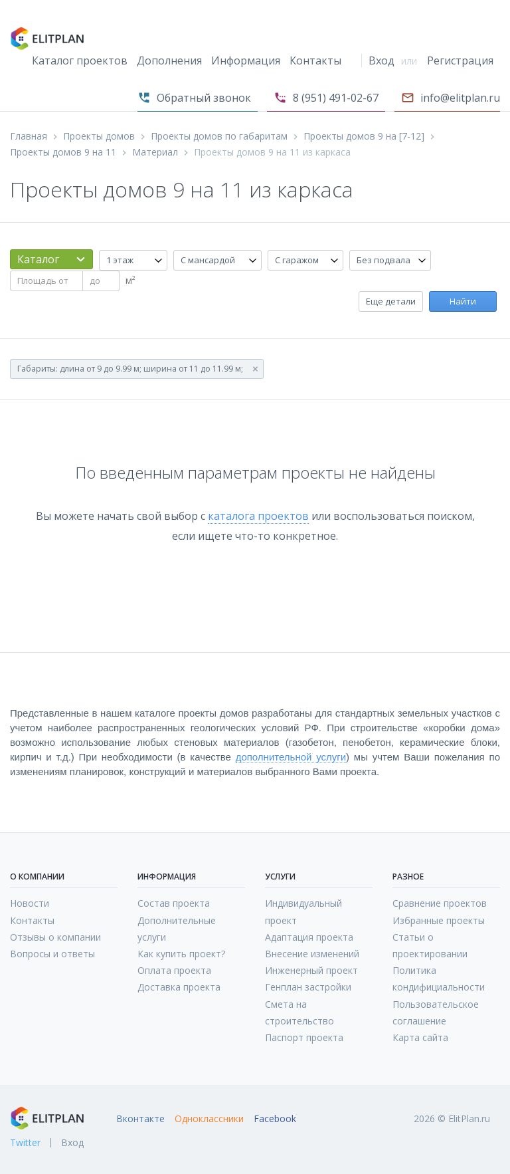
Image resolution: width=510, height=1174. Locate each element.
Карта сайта (420, 1037)
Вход (381, 60)
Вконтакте (140, 1118)
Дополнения (169, 60)
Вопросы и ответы (52, 953)
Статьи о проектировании (430, 945)
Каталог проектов (80, 60)
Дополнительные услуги (176, 928)
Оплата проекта (174, 970)
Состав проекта (173, 903)
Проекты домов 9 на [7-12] (363, 136)
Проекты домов (99, 136)
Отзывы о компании (55, 937)
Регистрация (460, 60)
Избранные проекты (438, 920)
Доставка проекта (178, 987)
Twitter (25, 1142)
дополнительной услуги (291, 757)
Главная (28, 136)
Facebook (275, 1118)
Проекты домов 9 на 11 (63, 152)
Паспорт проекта (304, 1037)
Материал (155, 152)
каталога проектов (258, 516)
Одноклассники (209, 1118)
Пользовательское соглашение (435, 1012)
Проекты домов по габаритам (219, 136)
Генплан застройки (308, 987)
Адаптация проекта (309, 937)
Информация (245, 60)
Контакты (315, 60)
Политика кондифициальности (438, 978)
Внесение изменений (312, 953)
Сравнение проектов (439, 903)
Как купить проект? (181, 953)
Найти (463, 301)
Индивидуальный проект (303, 911)
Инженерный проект (311, 970)
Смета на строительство (299, 1012)
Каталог (38, 259)
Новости (29, 903)
